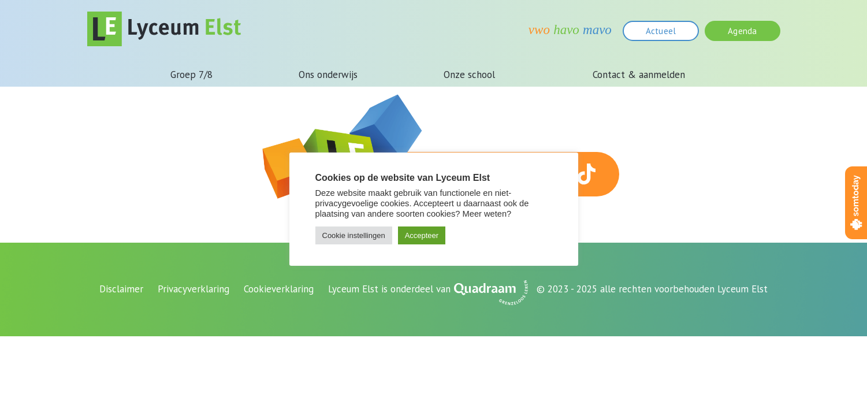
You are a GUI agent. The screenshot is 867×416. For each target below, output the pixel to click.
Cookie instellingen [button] (353, 235)
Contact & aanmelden (639, 74)
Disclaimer (121, 289)
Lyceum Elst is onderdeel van (389, 289)
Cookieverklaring (279, 289)
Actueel (661, 30)
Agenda (742, 30)
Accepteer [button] (422, 235)
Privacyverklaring (193, 289)
